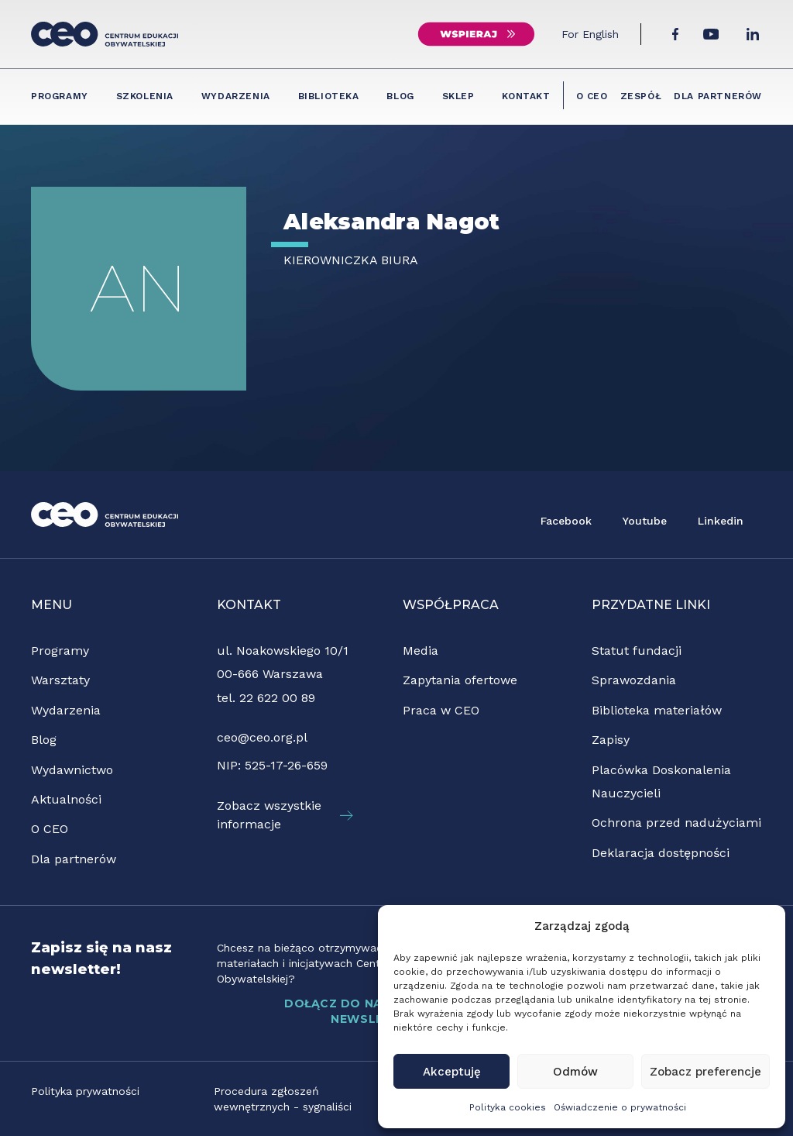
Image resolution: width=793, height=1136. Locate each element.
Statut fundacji (636, 650)
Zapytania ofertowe (460, 680)
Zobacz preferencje (705, 1072)
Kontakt (526, 96)
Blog (400, 96)
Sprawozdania (634, 680)
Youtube (645, 521)
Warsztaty (60, 680)
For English (590, 34)
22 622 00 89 (277, 697)
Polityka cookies (507, 1107)
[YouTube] (711, 34)
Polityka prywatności (85, 1091)
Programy (59, 96)
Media (420, 650)
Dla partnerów (718, 96)
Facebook (566, 521)
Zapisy (611, 739)
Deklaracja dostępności (660, 852)
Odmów (575, 1072)
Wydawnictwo (72, 769)
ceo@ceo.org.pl (262, 737)
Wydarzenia (235, 96)
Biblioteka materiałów (657, 710)
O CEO (592, 96)
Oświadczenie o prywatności (620, 1107)
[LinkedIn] (752, 34)
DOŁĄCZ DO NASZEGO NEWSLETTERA (376, 1011)
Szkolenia (144, 96)
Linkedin (720, 521)
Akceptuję (452, 1072)
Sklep (458, 96)
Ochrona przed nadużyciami (676, 822)
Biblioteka (328, 96)
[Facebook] (675, 34)
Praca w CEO (441, 710)
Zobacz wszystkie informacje (285, 814)
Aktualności (66, 799)
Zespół (641, 96)
